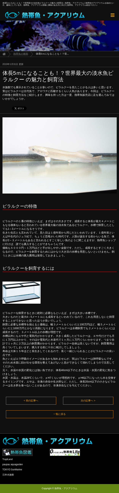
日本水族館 (8, 474)
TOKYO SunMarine (12, 469)
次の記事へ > (88, 400)
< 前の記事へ (31, 400)
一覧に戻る (59, 414)
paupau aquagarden (12, 464)
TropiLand (7, 459)
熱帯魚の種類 (20, 53)
